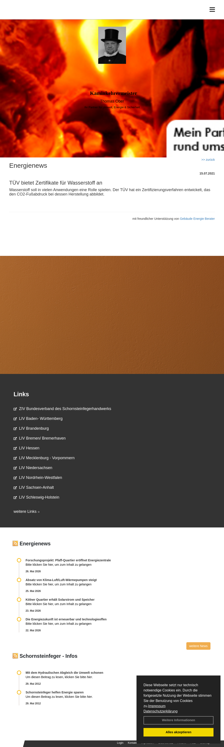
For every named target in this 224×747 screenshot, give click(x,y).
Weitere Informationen (178, 720)
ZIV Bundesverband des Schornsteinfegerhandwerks (62, 409)
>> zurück (208, 159)
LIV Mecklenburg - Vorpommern (44, 458)
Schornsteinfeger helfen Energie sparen (55, 692)
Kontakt (132, 742)
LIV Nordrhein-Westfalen (38, 477)
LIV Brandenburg (31, 428)
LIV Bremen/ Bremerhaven (40, 438)
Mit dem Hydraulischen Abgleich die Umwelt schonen (64, 672)
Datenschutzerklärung (161, 711)
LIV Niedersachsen (33, 468)
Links (21, 394)
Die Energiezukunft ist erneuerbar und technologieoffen (66, 619)
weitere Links (27, 511)
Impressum (156, 706)
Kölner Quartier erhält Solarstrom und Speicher (60, 599)
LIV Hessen (26, 448)
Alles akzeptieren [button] (178, 732)
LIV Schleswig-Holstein (36, 497)
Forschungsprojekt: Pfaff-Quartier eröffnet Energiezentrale (68, 560)
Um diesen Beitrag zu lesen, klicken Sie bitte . (59, 677)
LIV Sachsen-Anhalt (34, 487)
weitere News (198, 646)
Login (120, 742)
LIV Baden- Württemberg (38, 418)
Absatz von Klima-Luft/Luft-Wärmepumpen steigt (61, 580)
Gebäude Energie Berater (197, 218)
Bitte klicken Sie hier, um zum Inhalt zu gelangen (58, 564)
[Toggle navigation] (212, 12)
